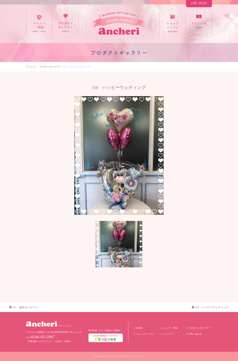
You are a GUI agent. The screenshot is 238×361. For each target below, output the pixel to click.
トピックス (167, 334)
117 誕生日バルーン (23, 307)
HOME (139, 328)
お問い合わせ (199, 3)
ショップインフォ (145, 334)
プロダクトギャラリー (199, 328)
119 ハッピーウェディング (210, 307)
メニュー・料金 (170, 328)
